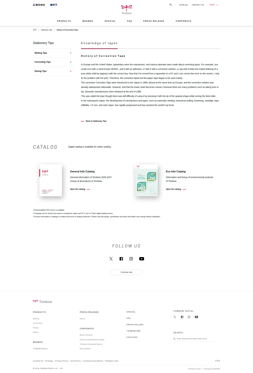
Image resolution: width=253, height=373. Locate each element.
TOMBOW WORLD (40, 348)
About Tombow (86, 335)
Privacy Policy (61, 361)
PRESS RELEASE (153, 21)
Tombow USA (194, 369)
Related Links (111, 361)
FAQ (129, 21)
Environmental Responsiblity (92, 339)
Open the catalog (77, 189)
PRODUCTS (64, 21)
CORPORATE (183, 21)
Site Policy (76, 361)
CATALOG (183, 5)
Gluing (35, 327)
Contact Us (38, 361)
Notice (82, 318)
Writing (36, 318)
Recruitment (85, 348)
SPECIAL (110, 21)
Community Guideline (93, 361)
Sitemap (49, 361)
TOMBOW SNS (133, 331)
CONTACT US (198, 5)
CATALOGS (132, 337)
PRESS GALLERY (135, 324)
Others (36, 332)
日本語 (212, 5)
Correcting (37, 323)
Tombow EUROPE (212, 369)
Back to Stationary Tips (96, 121)
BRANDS (87, 21)
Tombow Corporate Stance (91, 344)
